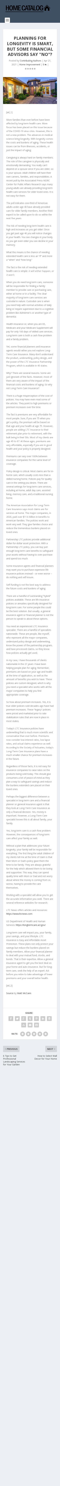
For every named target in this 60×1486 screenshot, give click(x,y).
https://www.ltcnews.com (19, 913)
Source (9, 993)
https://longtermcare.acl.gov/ (31, 924)
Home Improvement (29, 64)
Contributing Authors (30, 60)
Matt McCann (24, 993)
